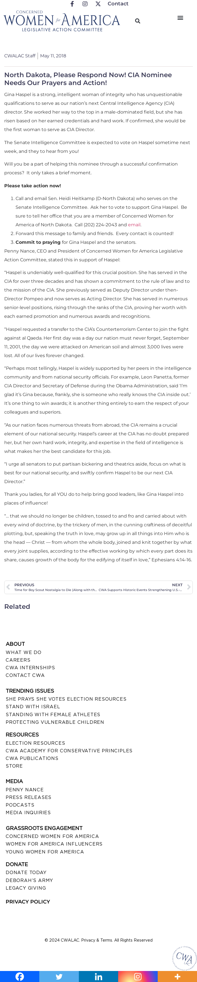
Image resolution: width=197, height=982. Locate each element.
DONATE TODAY (26, 872)
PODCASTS (20, 805)
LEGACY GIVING (26, 888)
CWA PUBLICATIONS (32, 758)
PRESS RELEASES (28, 797)
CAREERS (18, 660)
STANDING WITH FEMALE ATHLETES (53, 714)
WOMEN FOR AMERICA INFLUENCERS (54, 844)
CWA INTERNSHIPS (30, 667)
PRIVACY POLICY (28, 902)
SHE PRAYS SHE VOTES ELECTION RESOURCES (66, 699)
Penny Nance (25, 789)
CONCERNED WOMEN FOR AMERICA (52, 836)
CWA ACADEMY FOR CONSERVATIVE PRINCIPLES (69, 750)
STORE (14, 766)
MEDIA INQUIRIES (28, 812)
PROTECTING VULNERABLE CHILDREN (55, 722)
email (134, 224)
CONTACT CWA (25, 675)
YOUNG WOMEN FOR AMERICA (45, 852)
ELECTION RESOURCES (35, 743)
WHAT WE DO (24, 652)
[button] (180, 17)
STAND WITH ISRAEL (33, 706)
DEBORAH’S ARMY (29, 880)
